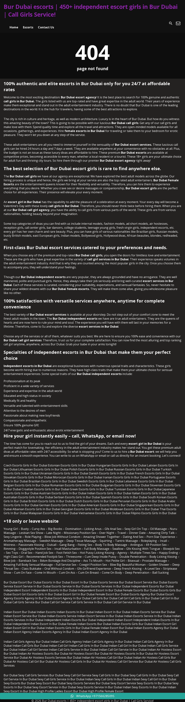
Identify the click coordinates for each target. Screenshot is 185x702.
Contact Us (46, 23)
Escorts (28, 23)
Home (14, 23)
